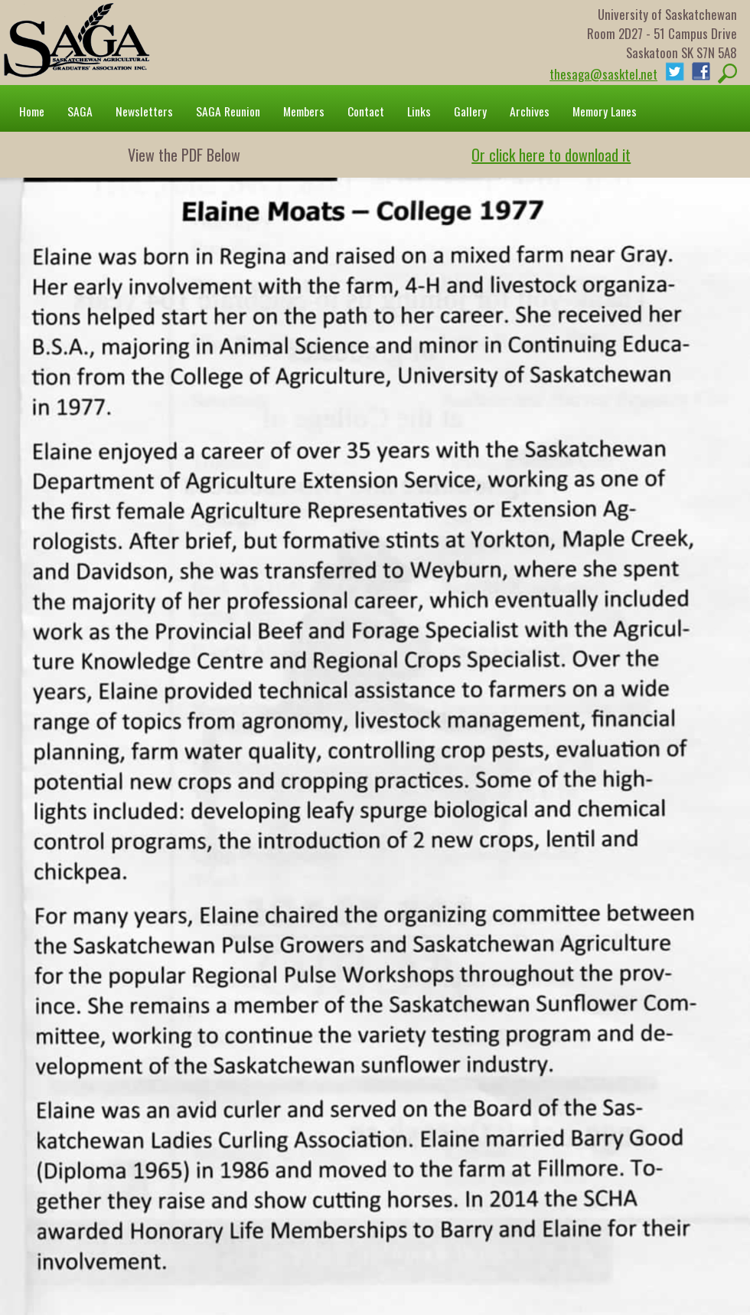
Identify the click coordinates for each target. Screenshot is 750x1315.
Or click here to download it (551, 154)
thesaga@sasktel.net (603, 73)
